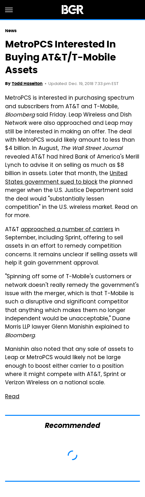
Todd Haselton (27, 83)
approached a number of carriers (67, 229)
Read (12, 397)
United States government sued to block (66, 178)
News (11, 30)
